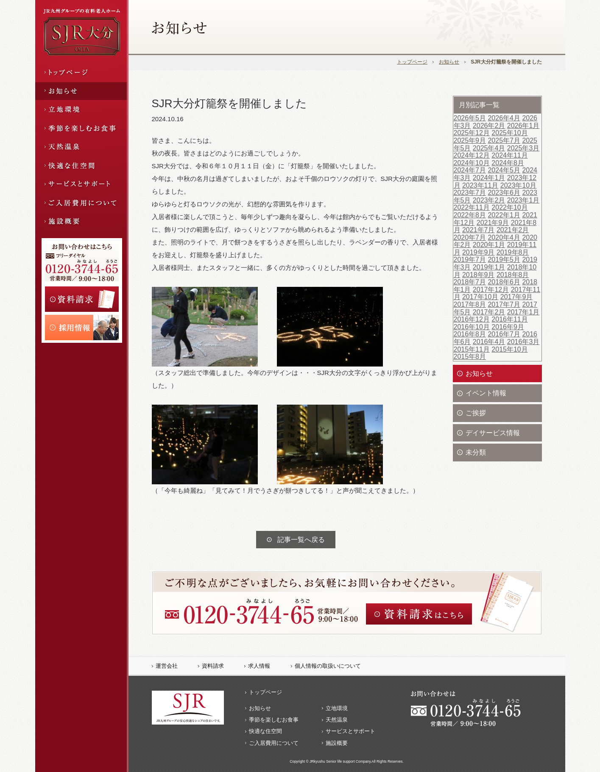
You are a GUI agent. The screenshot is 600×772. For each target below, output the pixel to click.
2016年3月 (523, 341)
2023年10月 (518, 185)
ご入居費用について (274, 743)
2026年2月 (489, 125)
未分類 (476, 452)
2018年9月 (478, 274)
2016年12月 (472, 319)
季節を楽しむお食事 (274, 719)
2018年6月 (504, 282)
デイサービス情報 (493, 432)
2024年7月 (470, 170)
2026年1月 (523, 125)
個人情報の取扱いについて (328, 666)
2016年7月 (504, 334)
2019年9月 (478, 252)
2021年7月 (478, 229)
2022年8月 (470, 215)
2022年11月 (472, 207)
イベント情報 (486, 393)
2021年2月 (513, 229)
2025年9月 (470, 140)
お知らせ (449, 62)
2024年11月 (509, 155)
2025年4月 (489, 148)
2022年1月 (504, 215)
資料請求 (213, 666)
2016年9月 (507, 326)
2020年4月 (504, 237)
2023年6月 (504, 192)
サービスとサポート (350, 731)
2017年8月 (470, 304)
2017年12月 (491, 289)
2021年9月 (493, 222)
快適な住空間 (265, 731)
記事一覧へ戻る (301, 539)
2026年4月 (504, 118)
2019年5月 (504, 259)
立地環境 (337, 708)
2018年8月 (513, 274)
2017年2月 (489, 312)
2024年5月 (504, 170)
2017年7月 (504, 304)
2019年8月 (513, 252)
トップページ (412, 62)
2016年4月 (489, 341)
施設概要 (337, 743)
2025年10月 (509, 132)
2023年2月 (489, 200)
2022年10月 (509, 207)
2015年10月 (509, 349)
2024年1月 (489, 177)
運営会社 (167, 666)
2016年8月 (470, 334)
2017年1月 (523, 312)
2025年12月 (472, 132)
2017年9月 (516, 296)
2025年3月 (523, 148)
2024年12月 (472, 155)
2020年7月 (470, 237)
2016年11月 (509, 319)
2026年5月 (470, 118)
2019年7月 (470, 259)
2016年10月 (472, 326)
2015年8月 (470, 356)
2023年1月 (523, 200)
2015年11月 (472, 349)
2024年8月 (507, 163)
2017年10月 (480, 296)
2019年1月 (489, 267)
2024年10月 (472, 163)
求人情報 (259, 666)
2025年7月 (504, 140)
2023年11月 (480, 185)
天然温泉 (337, 719)
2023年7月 (470, 192)
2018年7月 (470, 282)
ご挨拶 (476, 413)
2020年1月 (489, 244)
